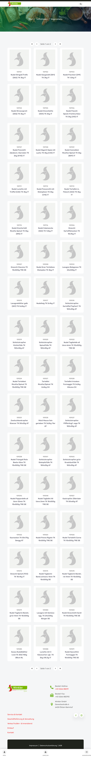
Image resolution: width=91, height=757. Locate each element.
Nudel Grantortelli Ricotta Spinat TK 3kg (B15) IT (19, 231)
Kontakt (10, 732)
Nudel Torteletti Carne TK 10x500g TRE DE (72, 539)
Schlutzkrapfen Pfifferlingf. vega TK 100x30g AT (72, 423)
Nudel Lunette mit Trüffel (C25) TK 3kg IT (19, 190)
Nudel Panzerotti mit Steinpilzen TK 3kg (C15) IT (45, 192)
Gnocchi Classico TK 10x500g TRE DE (19, 268)
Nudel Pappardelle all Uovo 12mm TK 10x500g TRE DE (19, 501)
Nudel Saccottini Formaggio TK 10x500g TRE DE (72, 655)
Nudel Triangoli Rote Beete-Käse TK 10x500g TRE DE (19, 462)
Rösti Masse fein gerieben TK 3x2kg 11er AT (45, 423)
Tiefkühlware (42, 19)
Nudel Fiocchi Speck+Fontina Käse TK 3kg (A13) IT (71, 114)
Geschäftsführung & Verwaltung (20, 719)
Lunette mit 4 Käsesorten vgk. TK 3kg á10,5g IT (45, 655)
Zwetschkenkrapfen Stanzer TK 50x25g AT (19, 421)
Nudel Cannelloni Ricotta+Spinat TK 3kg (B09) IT (71, 153)
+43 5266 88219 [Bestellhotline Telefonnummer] (61, 689)
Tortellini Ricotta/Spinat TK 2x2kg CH (45, 384)
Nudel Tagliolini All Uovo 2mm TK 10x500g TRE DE (45, 501)
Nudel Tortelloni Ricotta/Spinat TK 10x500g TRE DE (19, 384)
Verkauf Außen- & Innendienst (19, 723)
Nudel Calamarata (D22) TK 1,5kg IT (45, 229)
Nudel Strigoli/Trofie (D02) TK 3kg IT (19, 76)
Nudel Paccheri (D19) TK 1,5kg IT (72, 76)
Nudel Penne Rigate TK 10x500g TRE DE (45, 539)
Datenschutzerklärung (48, 746)
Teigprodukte (56, 19)
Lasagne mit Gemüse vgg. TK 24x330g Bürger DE (45, 616)
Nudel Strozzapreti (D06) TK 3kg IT (19, 112)
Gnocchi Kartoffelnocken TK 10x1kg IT (72, 231)
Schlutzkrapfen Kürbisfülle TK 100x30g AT (19, 345)
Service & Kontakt (14, 714)
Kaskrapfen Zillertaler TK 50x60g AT (72, 500)
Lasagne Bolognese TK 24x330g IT (71, 268)
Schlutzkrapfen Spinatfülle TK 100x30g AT (45, 345)
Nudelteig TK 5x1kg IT (45, 303)
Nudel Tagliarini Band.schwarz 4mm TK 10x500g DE (45, 577)
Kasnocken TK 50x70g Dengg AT (19, 539)
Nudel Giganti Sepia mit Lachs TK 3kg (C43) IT (45, 151)
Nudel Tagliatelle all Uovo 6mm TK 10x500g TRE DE (71, 345)
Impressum (33, 746)
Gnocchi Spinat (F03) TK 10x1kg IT (19, 575)
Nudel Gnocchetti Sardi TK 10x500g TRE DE (71, 614)
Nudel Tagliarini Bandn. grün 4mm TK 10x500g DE (19, 616)
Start (31, 19)
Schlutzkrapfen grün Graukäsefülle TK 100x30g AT (72, 462)
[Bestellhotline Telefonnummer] (52, 687)
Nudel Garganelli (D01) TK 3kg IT (45, 76)
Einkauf (10, 728)
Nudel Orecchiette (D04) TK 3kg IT (45, 112)
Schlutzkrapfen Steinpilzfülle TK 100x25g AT (45, 462)
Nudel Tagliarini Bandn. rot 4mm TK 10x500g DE (71, 577)
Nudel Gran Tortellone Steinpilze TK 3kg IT (45, 268)
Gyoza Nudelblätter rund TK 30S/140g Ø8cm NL (19, 655)
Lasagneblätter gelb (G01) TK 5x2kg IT (19, 304)
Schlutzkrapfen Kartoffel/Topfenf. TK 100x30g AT (72, 306)
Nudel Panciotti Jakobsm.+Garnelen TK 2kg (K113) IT (19, 153)
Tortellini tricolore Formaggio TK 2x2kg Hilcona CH (71, 384)
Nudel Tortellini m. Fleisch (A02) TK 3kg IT (72, 192)
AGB (60, 746)
